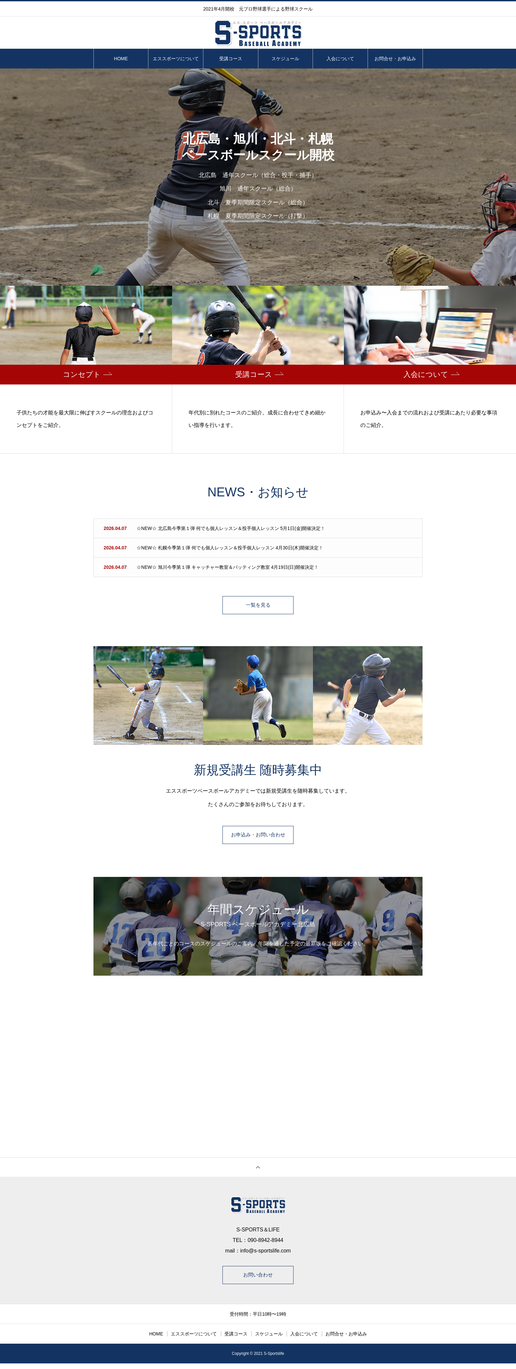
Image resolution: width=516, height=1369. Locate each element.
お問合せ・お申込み (395, 58)
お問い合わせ (258, 1279)
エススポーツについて (176, 58)
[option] (258, 177)
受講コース (230, 58)
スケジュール (285, 58)
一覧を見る (258, 606)
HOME (121, 58)
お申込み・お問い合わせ (258, 838)
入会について (340, 58)
